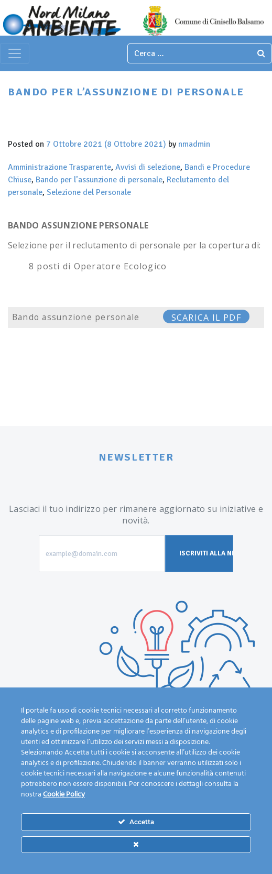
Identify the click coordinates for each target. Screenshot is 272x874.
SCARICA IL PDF (206, 317)
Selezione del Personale (89, 192)
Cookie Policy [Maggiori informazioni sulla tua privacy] (64, 795)
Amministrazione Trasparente (59, 167)
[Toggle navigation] (14, 53)
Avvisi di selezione (147, 167)
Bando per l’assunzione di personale (99, 179)
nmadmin (194, 144)
